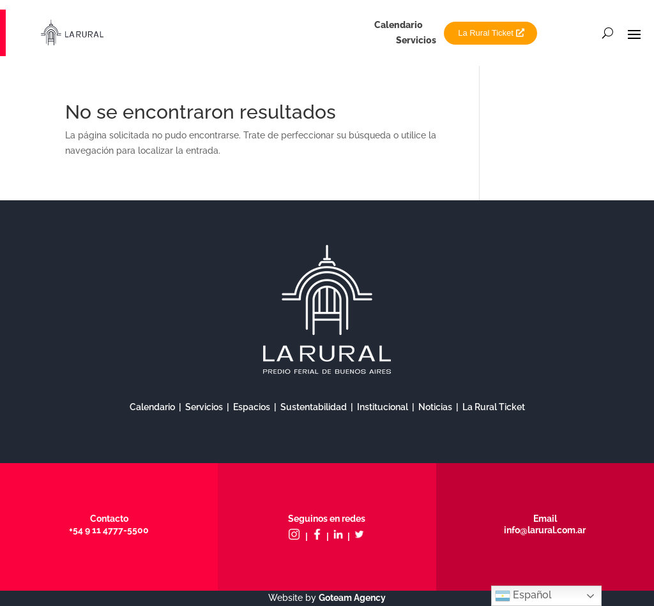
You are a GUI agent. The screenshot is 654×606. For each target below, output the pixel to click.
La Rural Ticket (485, 33)
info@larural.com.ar (545, 530)
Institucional (382, 407)
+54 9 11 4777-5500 (109, 530)
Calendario (398, 25)
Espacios (251, 407)
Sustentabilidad (313, 407)
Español (523, 595)
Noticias (435, 407)
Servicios (416, 40)
